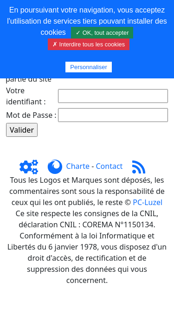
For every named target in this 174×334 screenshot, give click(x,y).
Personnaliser (88, 67)
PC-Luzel (147, 202)
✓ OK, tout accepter (102, 32)
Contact (109, 166)
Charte (78, 166)
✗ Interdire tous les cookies (88, 44)
